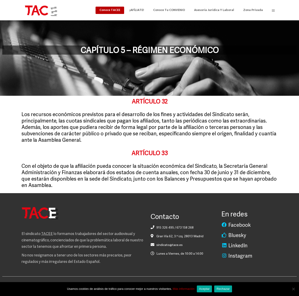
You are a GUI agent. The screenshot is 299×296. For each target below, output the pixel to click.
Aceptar (204, 289)
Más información (183, 289)
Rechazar (223, 289)
